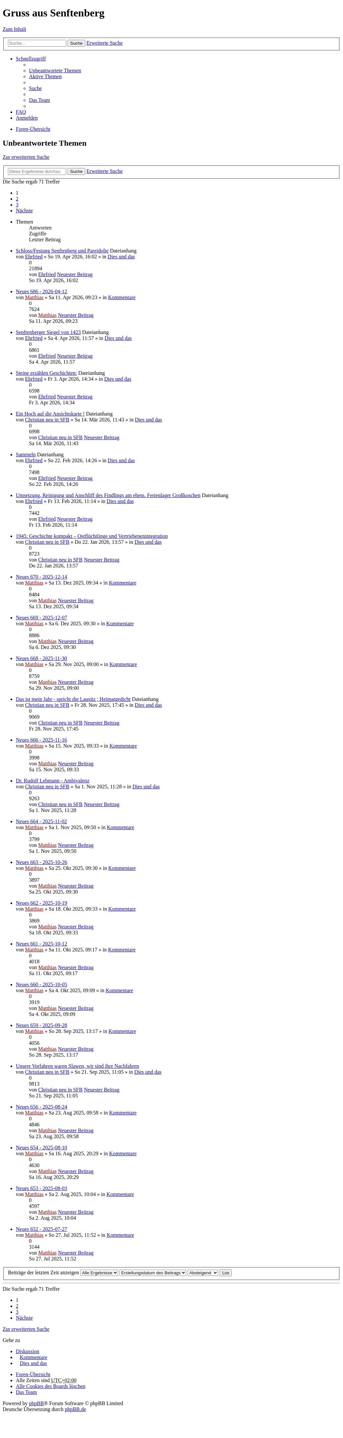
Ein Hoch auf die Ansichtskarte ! (50, 414)
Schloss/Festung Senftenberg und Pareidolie (62, 250)
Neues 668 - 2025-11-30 (41, 658)
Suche (76, 43)
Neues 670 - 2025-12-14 (41, 577)
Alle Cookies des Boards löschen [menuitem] (51, 1386)
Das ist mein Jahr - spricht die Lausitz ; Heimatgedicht (73, 699)
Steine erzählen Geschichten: (46, 373)
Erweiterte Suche (105, 43)
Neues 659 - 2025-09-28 (41, 1025)
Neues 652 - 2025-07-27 (41, 1229)
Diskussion (27, 1351)
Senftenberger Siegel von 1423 (48, 332)
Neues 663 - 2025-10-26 (41, 862)
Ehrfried (33, 256)
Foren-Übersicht (33, 129)
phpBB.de (75, 1409)
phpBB (36, 1403)
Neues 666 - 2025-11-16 (41, 740)
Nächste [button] (24, 210)
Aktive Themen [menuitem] (45, 76)
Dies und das (121, 256)
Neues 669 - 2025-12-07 (41, 617)
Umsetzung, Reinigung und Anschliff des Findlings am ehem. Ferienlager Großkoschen (108, 495)
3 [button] (17, 204)
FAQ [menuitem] (21, 112)
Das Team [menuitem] (39, 100)
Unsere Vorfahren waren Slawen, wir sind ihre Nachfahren (77, 1066)
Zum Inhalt (14, 29)
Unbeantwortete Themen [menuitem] (55, 70)
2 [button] (17, 199)
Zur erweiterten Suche (26, 157)
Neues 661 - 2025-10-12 (41, 944)
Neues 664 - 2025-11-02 (41, 821)
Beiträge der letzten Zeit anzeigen (63, 1272)
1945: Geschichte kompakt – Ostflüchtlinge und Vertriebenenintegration (92, 536)
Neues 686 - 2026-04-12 (41, 291)
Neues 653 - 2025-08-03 (41, 1188)
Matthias (34, 297)
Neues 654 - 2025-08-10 (41, 1147)
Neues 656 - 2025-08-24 (41, 1107)
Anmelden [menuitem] (27, 118)
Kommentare (122, 297)
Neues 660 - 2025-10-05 (41, 984)
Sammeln (26, 454)
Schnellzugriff (31, 58)
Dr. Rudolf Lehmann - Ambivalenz (53, 780)
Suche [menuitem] (35, 88)
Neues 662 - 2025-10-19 (41, 903)
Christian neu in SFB (47, 419)
